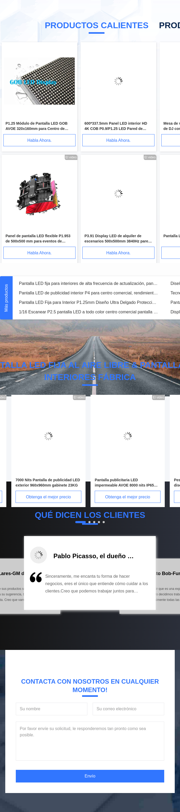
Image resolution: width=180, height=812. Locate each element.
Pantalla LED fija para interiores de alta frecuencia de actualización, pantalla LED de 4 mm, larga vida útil (88, 283)
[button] (29, 589)
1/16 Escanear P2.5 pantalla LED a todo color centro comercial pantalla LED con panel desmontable (88, 312)
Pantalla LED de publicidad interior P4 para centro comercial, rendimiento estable (88, 293)
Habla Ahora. (39, 140)
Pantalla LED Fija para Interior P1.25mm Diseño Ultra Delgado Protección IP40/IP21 (88, 302)
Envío (90, 776)
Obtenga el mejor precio (48, 497)
